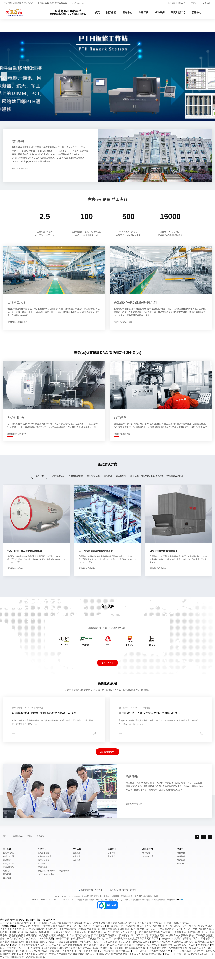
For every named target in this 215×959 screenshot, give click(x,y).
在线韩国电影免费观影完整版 (130, 948)
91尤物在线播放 (109, 941)
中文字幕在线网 (57, 954)
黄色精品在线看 (141, 941)
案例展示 (111, 856)
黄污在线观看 (195, 929)
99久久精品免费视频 (36, 954)
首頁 (97, 12)
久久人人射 (125, 941)
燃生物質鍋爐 (93, 476)
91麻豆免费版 (49, 948)
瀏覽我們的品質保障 (122, 434)
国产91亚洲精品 (202, 938)
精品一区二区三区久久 (79, 926)
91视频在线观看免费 (160, 951)
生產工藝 (143, 12)
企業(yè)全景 (8, 856)
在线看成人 (99, 926)
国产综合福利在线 (28, 941)
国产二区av (55, 945)
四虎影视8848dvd (197, 954)
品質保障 (76, 860)
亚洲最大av (76, 941)
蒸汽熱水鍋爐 (58, 476)
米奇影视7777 (143, 945)
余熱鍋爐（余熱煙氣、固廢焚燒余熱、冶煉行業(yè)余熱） (157, 476)
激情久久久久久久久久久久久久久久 (19, 938)
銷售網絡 (7, 871)
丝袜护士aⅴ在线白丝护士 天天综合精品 (158, 926)
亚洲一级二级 (139, 951)
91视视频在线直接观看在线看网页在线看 (137, 938)
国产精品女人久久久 (36, 945)
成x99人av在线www (162, 941)
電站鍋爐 (108, 476)
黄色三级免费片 (109, 935)
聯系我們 (181, 3)
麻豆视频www (123, 951)
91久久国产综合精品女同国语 (83, 935)
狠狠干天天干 (61, 938)
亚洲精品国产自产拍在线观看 (112, 954)
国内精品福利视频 (184, 941)
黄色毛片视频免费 (173, 948)
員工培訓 (7, 878)
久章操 (36, 926)
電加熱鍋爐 (121, 476)
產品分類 (39, 476)
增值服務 (181, 853)
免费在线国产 (205, 926)
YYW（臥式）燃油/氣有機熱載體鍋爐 (24, 551)
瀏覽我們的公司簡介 (20, 168)
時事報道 (146, 853)
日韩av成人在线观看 (37, 951)
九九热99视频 (91, 941)
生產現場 (76, 853)
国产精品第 (194, 932)
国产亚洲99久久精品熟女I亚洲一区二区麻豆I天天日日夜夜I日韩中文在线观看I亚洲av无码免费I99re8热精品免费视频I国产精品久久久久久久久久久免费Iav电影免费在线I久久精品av (94, 923)
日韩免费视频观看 (73, 945)
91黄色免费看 (157, 935)
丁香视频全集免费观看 (53, 926)
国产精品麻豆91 (193, 948)
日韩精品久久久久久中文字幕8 (75, 948)
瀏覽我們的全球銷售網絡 (17, 322)
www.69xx (25, 926)
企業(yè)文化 (8, 863)
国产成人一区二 (105, 938)
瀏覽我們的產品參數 (15, 568)
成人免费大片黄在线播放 (52, 935)
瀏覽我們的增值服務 (134, 804)
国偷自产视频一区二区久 (173, 929)
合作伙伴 (111, 853)
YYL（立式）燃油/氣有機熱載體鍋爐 (96, 551)
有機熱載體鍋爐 (76, 476)
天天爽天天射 (79, 932)
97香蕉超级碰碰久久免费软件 (42, 929)
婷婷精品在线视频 (36, 957)
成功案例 (160, 12)
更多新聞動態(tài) (107, 752)
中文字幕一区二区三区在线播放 (24, 948)
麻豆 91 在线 (138, 929)
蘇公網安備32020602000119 (122, 890)
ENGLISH (207, 3)
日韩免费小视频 (204, 935)
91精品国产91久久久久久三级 (66, 951)
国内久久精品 (47, 941)
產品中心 (127, 12)
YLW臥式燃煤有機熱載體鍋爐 (163, 551)
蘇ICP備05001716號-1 (90, 890)
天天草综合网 (179, 932)
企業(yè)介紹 (8, 853)
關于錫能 (111, 12)
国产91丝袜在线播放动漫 (81, 954)
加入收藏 (171, 3)
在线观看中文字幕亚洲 (37, 932)
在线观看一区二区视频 (83, 938)
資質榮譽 (7, 860)
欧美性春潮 (17, 945)
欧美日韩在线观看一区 (184, 951)
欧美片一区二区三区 (176, 954)
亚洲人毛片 (152, 929)
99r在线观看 (46, 938)
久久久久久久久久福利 (12, 929)
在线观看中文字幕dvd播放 (180, 935)
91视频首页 (62, 941)
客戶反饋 (181, 860)
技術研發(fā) (8, 867)
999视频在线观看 (87, 929)
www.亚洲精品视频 (162, 945)
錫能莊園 (7, 874)
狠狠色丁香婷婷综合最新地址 (114, 929)
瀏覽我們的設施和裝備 (123, 322)
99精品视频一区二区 (185, 945)
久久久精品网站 (67, 929)
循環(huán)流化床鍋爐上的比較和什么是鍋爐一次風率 (44, 712)
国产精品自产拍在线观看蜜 (121, 926)
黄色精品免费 (16, 935)
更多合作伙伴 (107, 663)
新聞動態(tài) (178, 12)
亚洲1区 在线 (16, 932)
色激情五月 (204, 945)
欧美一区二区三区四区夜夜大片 (117, 945)
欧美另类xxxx (91, 945)
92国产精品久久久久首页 (121, 932)
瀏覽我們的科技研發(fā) (16, 434)
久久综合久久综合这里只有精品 (146, 954)
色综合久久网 (189, 926)
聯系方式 (181, 863)
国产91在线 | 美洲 (14, 954)
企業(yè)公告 (147, 856)
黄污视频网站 (106, 951)
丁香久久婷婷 (90, 951)
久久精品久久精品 (61, 932)
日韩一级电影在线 (103, 948)
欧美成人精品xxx (97, 932)
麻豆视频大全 (154, 948)
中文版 (194, 3)
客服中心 (196, 12)
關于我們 (6, 836)
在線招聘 (181, 856)
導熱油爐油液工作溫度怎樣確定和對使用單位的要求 (149, 712)
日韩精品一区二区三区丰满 (133, 935)
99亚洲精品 (31, 935)
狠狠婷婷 (166, 938)
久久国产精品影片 (182, 938)
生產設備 (76, 856)
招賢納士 (30, 836)
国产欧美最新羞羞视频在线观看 (154, 932)
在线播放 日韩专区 (14, 951)
